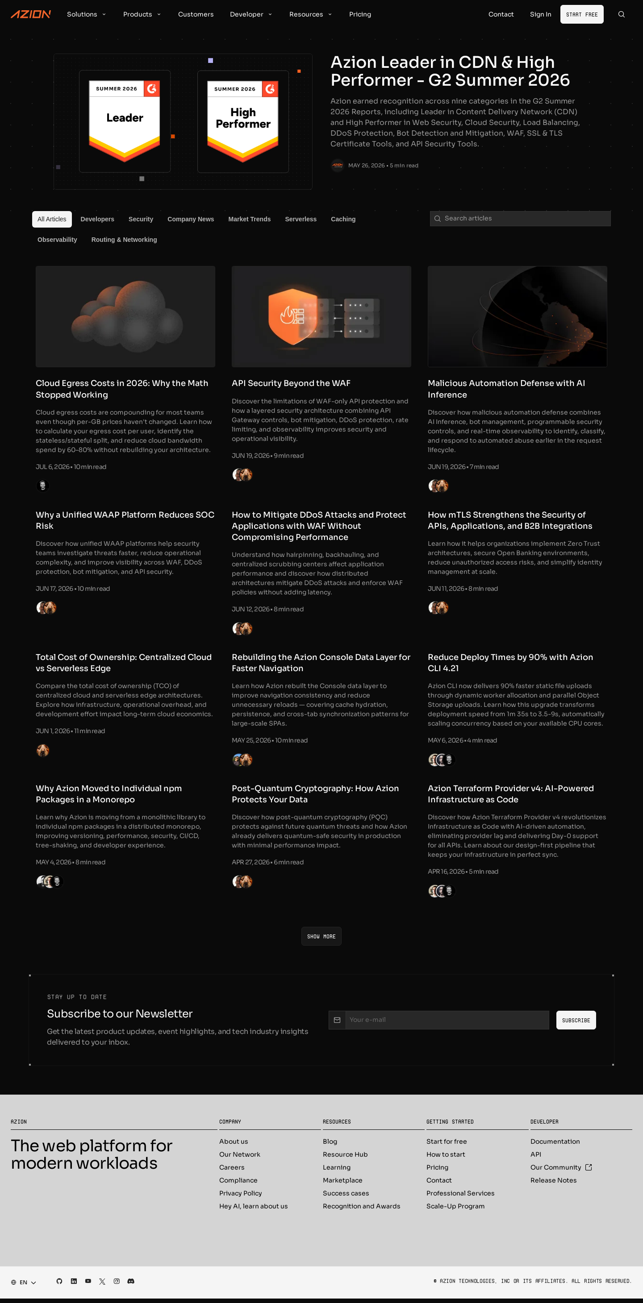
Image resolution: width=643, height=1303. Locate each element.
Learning (337, 1172)
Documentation (555, 1146)
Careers (232, 1172)
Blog (330, 1146)
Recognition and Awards (362, 1211)
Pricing (437, 1172)
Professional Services (460, 1198)
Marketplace (343, 1185)
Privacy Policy (240, 1198)
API (535, 1159)
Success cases (346, 1198)
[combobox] (21, 1287)
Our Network (239, 1159)
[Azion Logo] (31, 14)
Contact (439, 1185)
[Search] (621, 14)
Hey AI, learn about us (253, 1211)
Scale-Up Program (455, 1211)
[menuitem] (52, 219)
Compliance (238, 1185)
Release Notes (553, 1185)
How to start (445, 1159)
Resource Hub (345, 1159)
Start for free (446, 1146)
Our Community (561, 1172)
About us (233, 1146)
